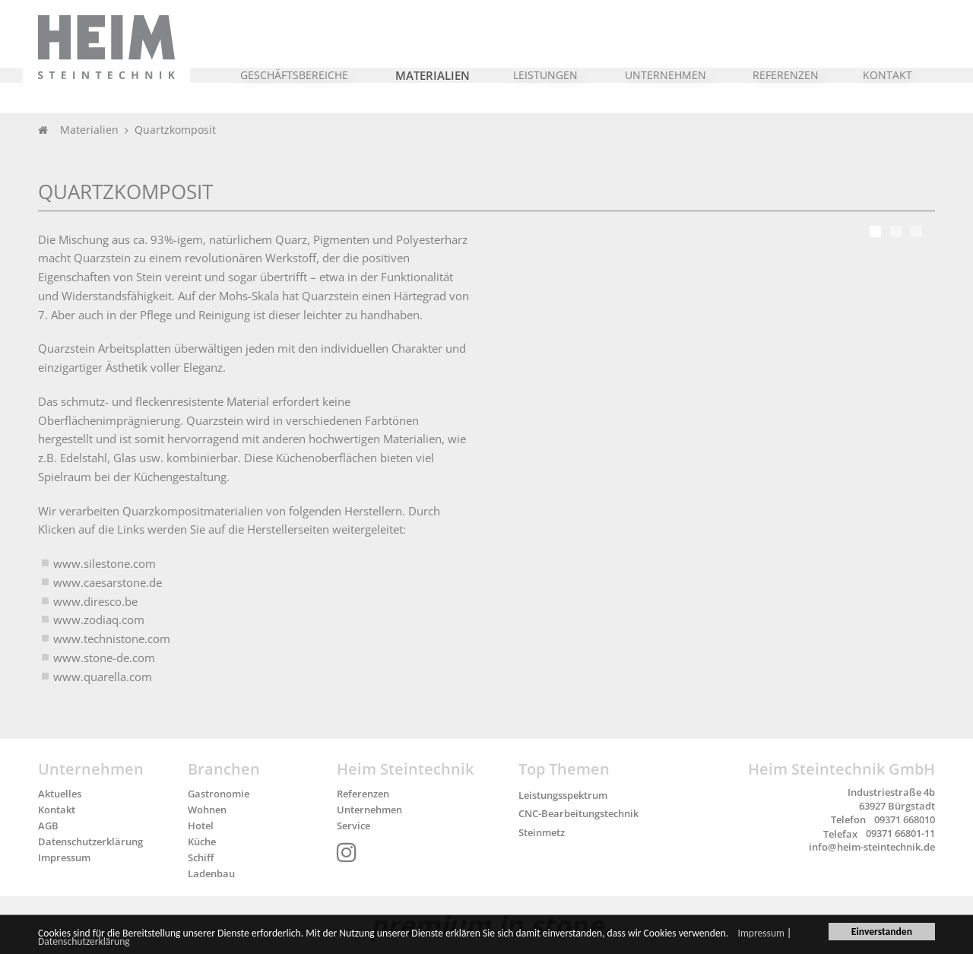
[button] (294, 67)
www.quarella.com (102, 676)
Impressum (761, 934)
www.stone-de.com (104, 657)
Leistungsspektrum (562, 795)
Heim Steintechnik (405, 769)
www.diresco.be (95, 601)
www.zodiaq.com (98, 619)
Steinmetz (541, 832)
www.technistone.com (111, 638)
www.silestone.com (104, 563)
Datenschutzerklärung (84, 943)
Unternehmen (91, 769)
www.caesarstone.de (107, 582)
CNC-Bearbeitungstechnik (578, 813)
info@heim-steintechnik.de (872, 847)
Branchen (224, 769)
